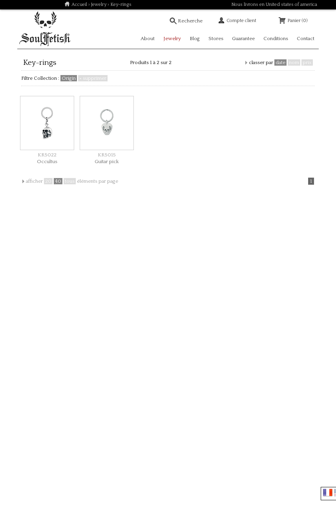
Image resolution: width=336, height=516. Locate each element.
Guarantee (243, 38)
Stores (215, 38)
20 (48, 181)
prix (307, 62)
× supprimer (92, 78)
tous (70, 181)
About (148, 38)
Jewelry (98, 4)
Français (327, 492)
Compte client (241, 20)
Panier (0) (297, 20)
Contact (305, 38)
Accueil (79, 4)
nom (294, 62)
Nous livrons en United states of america (274, 4)
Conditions (275, 38)
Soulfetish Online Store (44, 29)
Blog (195, 38)
